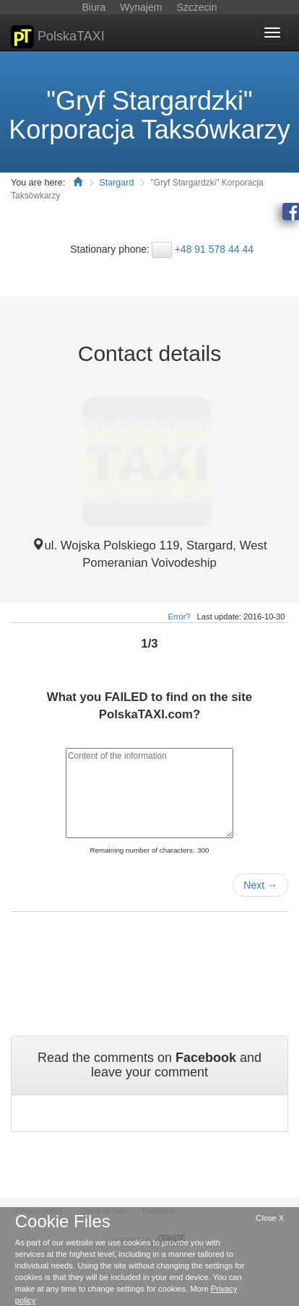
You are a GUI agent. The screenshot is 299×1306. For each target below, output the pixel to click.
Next (260, 885)
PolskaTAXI (58, 36)
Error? (179, 616)
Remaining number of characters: (142, 850)
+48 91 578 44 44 (214, 249)
